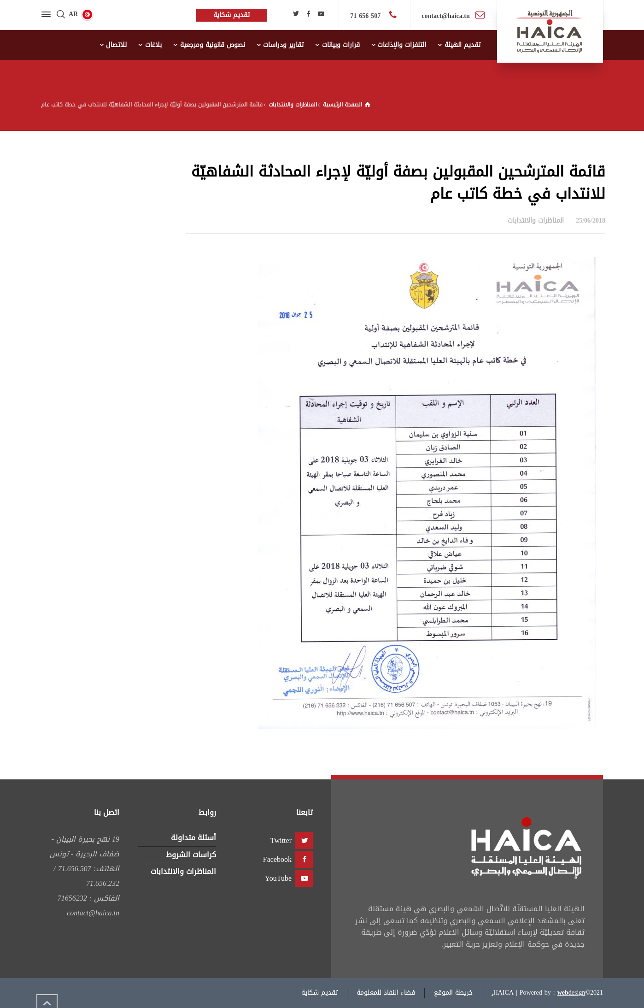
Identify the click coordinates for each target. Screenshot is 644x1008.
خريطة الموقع (453, 992)
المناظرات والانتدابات (536, 220)
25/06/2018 (590, 220)
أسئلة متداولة (193, 838)
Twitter (281, 840)
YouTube (278, 878)
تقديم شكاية (319, 992)
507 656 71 (366, 16)
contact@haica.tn (445, 16)
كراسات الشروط (191, 855)
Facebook (277, 859)
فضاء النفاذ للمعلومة (386, 992)
